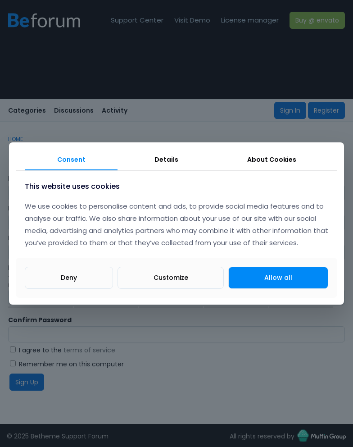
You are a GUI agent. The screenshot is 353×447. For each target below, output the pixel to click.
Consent (71, 159)
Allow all (278, 277)
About (271, 159)
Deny (69, 277)
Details (166, 159)
